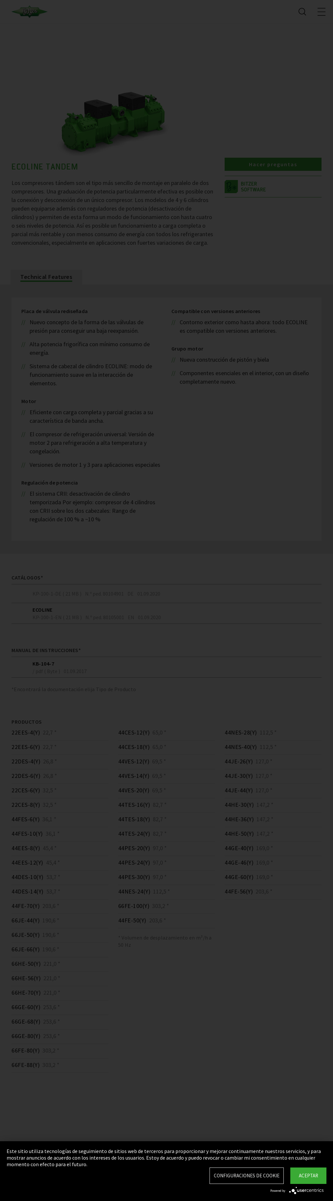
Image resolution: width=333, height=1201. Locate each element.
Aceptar (308, 1175)
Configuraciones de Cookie (246, 1175)
